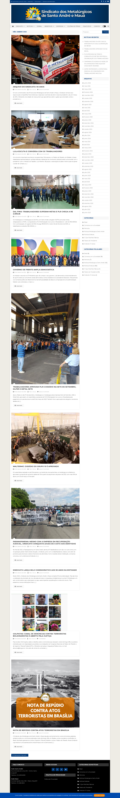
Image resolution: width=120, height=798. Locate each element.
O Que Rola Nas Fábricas (91, 237)
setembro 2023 (88, 166)
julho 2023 (87, 172)
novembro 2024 (89, 126)
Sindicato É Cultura (89, 244)
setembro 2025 (88, 101)
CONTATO (97, 26)
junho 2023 (87, 175)
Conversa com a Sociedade (92, 225)
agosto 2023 (88, 169)
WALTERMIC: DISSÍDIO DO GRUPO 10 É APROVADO (36, 466)
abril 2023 (87, 182)
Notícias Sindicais (89, 234)
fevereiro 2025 (88, 117)
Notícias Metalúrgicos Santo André (94, 231)
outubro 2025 (88, 98)
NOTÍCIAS (30, 26)
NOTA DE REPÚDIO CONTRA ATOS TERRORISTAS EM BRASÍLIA (41, 730)
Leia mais (18, 103)
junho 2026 (87, 83)
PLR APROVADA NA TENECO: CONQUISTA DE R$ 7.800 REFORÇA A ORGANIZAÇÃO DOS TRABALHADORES (96, 56)
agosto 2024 (88, 132)
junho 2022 (87, 212)
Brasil (85, 222)
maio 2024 (87, 141)
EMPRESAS (59, 26)
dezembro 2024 (89, 123)
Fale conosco (38, 1)
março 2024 (87, 147)
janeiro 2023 (87, 191)
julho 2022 (87, 209)
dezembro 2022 (89, 194)
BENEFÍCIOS (48, 26)
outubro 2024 (88, 129)
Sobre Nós (30, 1)
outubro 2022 (88, 200)
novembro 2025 (88, 95)
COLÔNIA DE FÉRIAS (73, 26)
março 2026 (87, 89)
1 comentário (42, 638)
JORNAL (39, 26)
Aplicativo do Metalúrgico (49, 1)
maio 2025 (87, 107)
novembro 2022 (89, 197)
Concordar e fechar (99, 795)
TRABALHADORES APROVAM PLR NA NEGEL (95, 50)
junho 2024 (87, 138)
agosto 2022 (88, 206)
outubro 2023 (88, 163)
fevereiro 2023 (88, 188)
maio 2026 (87, 86)
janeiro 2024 (87, 154)
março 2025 (87, 114)
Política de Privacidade (51, 779)
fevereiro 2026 (88, 92)
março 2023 (87, 185)
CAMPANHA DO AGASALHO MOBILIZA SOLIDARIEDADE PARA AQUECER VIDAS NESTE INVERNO (96, 64)
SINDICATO (19, 26)
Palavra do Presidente (90, 240)
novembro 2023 (89, 160)
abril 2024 (87, 144)
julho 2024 (87, 135)
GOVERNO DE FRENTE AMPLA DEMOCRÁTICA (33, 270)
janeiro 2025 (87, 120)
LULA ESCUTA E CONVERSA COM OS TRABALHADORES (37, 151)
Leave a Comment (44, 89)
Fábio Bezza (32, 89)
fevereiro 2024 (88, 151)
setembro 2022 (88, 203)
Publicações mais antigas (21, 755)
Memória (87, 228)
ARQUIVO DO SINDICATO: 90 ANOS (28, 87)
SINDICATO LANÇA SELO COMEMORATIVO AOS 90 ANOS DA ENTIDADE (45, 570)
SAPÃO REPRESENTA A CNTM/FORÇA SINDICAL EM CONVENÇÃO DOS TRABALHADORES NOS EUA (95, 71)
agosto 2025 (87, 104)
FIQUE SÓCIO (87, 26)
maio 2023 (87, 178)
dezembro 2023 (89, 157)
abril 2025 (87, 110)
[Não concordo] (118, 795)
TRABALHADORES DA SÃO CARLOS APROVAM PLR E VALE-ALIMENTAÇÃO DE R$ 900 (96, 44)
